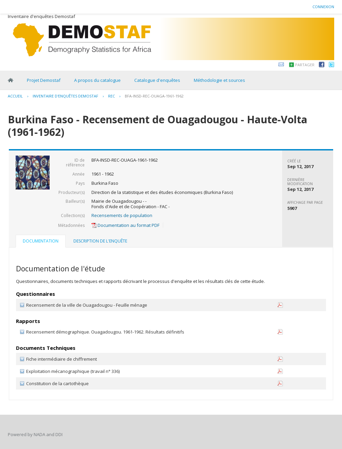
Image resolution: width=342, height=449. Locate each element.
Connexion (323, 6)
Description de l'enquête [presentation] (100, 241)
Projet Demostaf (44, 80)
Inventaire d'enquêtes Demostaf (65, 95)
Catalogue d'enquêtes (157, 80)
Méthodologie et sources (219, 80)
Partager (304, 64)
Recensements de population (121, 215)
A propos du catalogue (97, 80)
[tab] (41, 242)
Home (10, 80)
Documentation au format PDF (125, 225)
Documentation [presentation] (40, 241)
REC (111, 95)
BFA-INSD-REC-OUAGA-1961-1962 (154, 95)
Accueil (15, 95)
